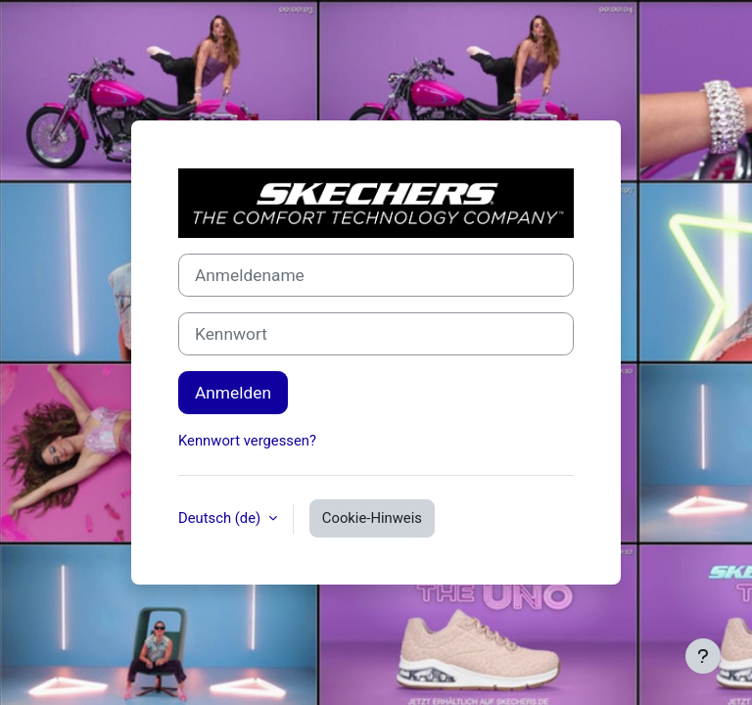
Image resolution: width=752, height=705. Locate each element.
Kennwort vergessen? (247, 440)
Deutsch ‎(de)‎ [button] (221, 518)
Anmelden (233, 392)
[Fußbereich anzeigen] (703, 656)
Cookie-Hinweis (372, 518)
